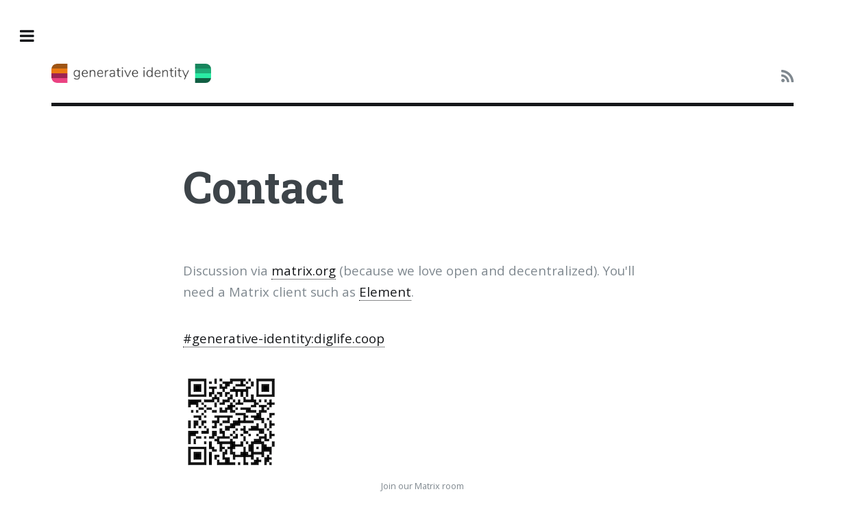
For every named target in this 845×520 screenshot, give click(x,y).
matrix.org (303, 270)
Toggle (34, 36)
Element (385, 291)
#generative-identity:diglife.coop (283, 338)
